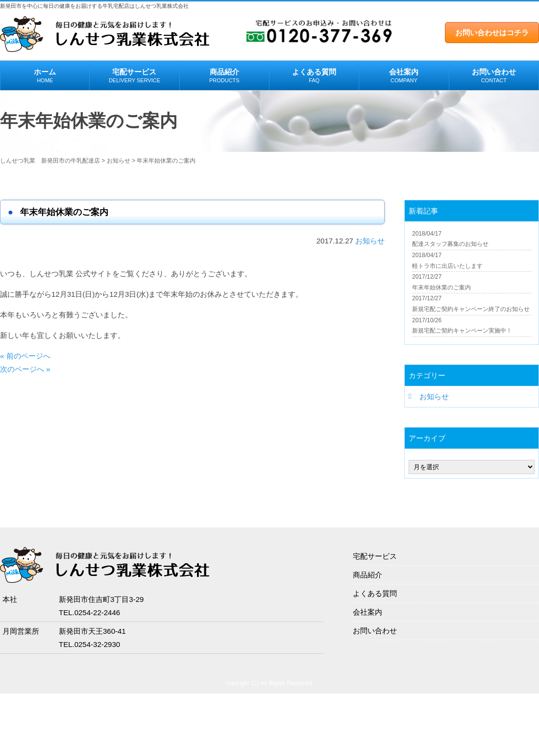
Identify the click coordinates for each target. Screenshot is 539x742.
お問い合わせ (494, 76)
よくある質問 (314, 76)
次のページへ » (25, 369)
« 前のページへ (25, 356)
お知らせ (370, 241)
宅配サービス (134, 76)
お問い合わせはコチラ (492, 32)
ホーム (44, 76)
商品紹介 (224, 76)
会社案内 (403, 76)
